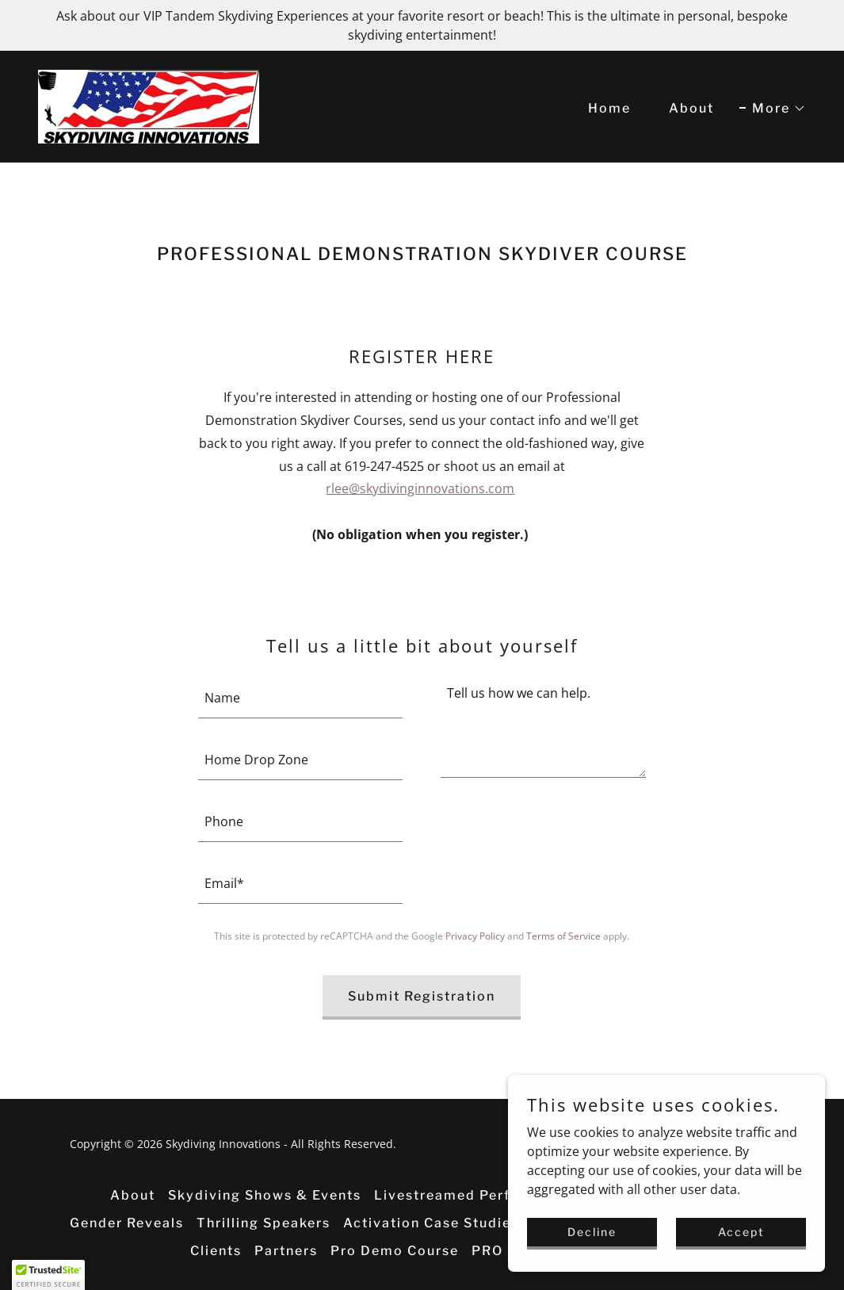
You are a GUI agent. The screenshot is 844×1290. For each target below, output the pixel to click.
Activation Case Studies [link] (431, 1223)
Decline (592, 1231)
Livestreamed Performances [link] (478, 1195)
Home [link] (609, 108)
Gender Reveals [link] (127, 1223)
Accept (741, 1231)
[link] (148, 105)
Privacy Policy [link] (475, 936)
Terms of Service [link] (563, 936)
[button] (772, 108)
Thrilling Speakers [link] (263, 1223)
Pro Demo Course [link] (394, 1250)
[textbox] (300, 697)
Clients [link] (216, 1250)
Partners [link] (286, 1250)
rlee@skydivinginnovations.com (420, 488)
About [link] (691, 108)
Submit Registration (421, 996)
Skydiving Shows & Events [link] (264, 1195)
